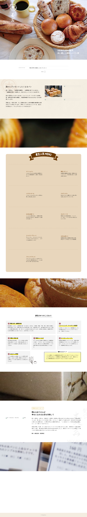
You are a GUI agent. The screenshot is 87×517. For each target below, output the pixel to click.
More (42, 71)
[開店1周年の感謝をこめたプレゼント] (43, 68)
